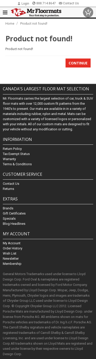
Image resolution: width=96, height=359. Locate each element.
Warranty (9, 159)
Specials (9, 218)
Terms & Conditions (17, 164)
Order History (12, 248)
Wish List (9, 253)
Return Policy (12, 149)
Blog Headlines (14, 224)
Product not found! (33, 23)
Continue (78, 63)
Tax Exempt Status (16, 154)
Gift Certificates (14, 213)
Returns (8, 189)
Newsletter (11, 258)
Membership (12, 264)
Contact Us (69, 3)
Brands (8, 208)
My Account (11, 243)
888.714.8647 (44, 3)
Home (9, 23)
